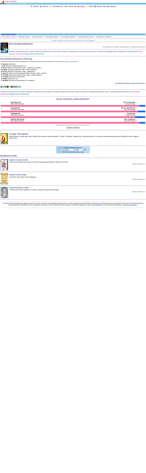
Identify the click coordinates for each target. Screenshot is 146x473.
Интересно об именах (103, 37)
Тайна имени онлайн (9, 37)
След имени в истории (60, 51)
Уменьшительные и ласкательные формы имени (100, 51)
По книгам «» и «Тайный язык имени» (124, 47)
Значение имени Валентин (18, 51)
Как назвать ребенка (68, 37)
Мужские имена (24, 37)
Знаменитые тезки (76, 51)
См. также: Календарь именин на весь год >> (130, 83)
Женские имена (37, 37)
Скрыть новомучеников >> (71, 61)
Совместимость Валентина (34, 54)
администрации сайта (130, 205)
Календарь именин (51, 37)
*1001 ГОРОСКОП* (96, 205)
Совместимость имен (85, 37)
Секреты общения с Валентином (40, 51)
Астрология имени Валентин (129, 51)
